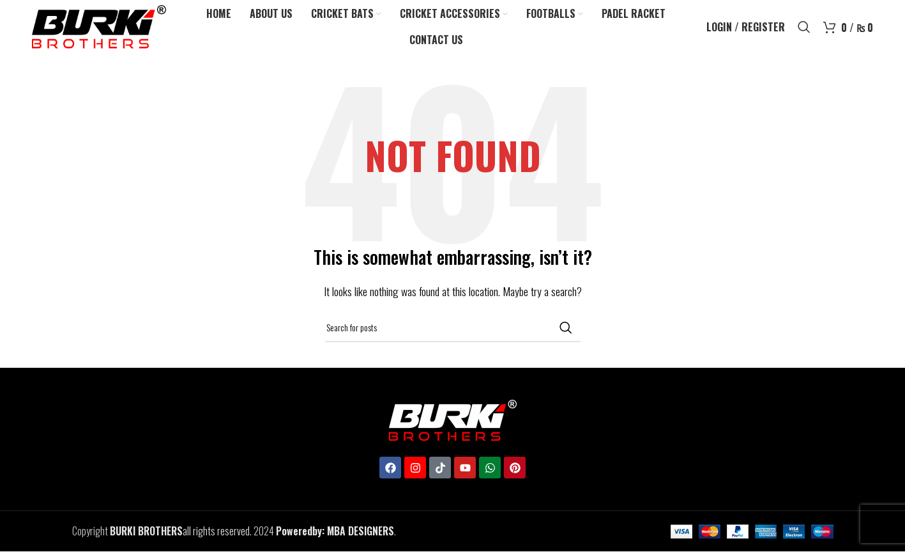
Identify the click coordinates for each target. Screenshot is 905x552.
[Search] (804, 27)
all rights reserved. (181, 531)
